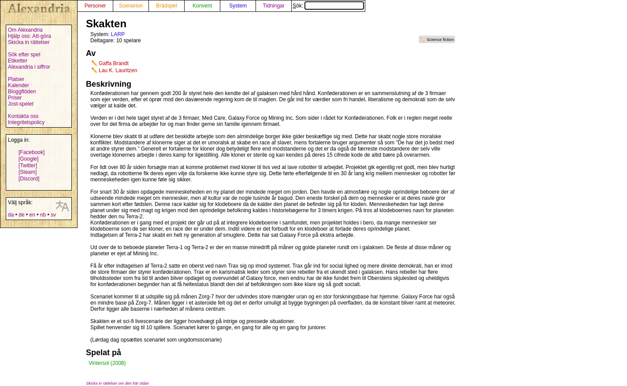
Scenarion (131, 6)
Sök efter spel (24, 54)
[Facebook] (32, 152)
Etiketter (17, 61)
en (32, 215)
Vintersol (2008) (107, 363)
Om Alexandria (25, 30)
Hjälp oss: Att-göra (29, 36)
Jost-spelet (20, 104)
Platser (16, 79)
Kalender (18, 85)
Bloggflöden (22, 91)
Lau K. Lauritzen (118, 70)
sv (53, 215)
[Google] (28, 159)
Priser (15, 98)
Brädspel (166, 6)
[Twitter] (28, 165)
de (21, 215)
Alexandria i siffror (29, 67)
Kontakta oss (23, 116)
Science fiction (440, 39)
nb (43, 215)
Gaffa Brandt (114, 63)
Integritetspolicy (26, 122)
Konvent (202, 6)
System (238, 6)
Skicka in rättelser (29, 42)
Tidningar (274, 6)
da (11, 215)
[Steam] (28, 172)
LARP (118, 34)
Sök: (328, 6)
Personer (95, 6)
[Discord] (29, 179)
